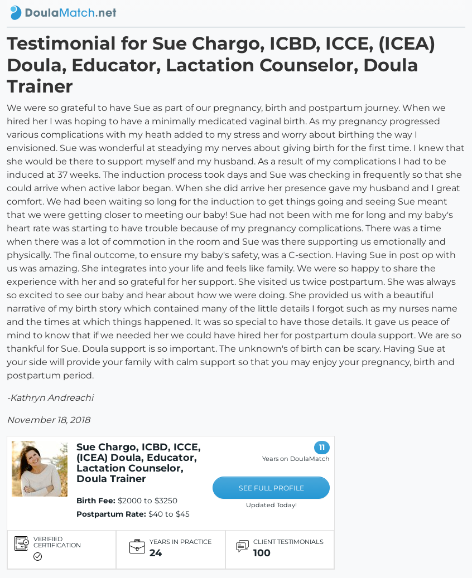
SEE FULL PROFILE (271, 488)
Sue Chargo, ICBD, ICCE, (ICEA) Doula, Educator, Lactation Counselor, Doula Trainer (138, 462)
